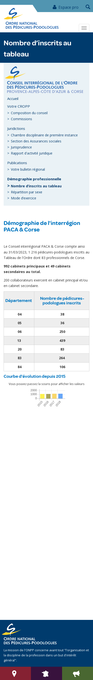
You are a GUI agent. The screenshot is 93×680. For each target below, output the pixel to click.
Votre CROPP (18, 106)
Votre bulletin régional (28, 169)
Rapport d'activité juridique (31, 153)
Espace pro (65, 7)
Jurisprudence (21, 147)
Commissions (21, 119)
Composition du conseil (29, 113)
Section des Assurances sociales (36, 141)
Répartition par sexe (26, 192)
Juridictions (16, 128)
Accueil (12, 98)
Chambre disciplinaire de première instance (44, 135)
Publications (17, 162)
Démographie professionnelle (34, 178)
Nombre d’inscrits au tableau (36, 186)
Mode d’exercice (23, 198)
